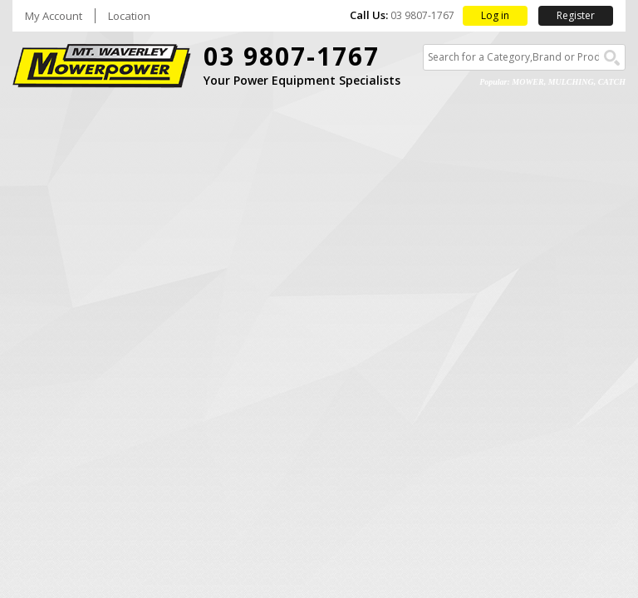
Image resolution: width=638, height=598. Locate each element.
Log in (495, 15)
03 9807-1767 (292, 56)
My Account (53, 16)
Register (576, 15)
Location (129, 16)
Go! (612, 58)
